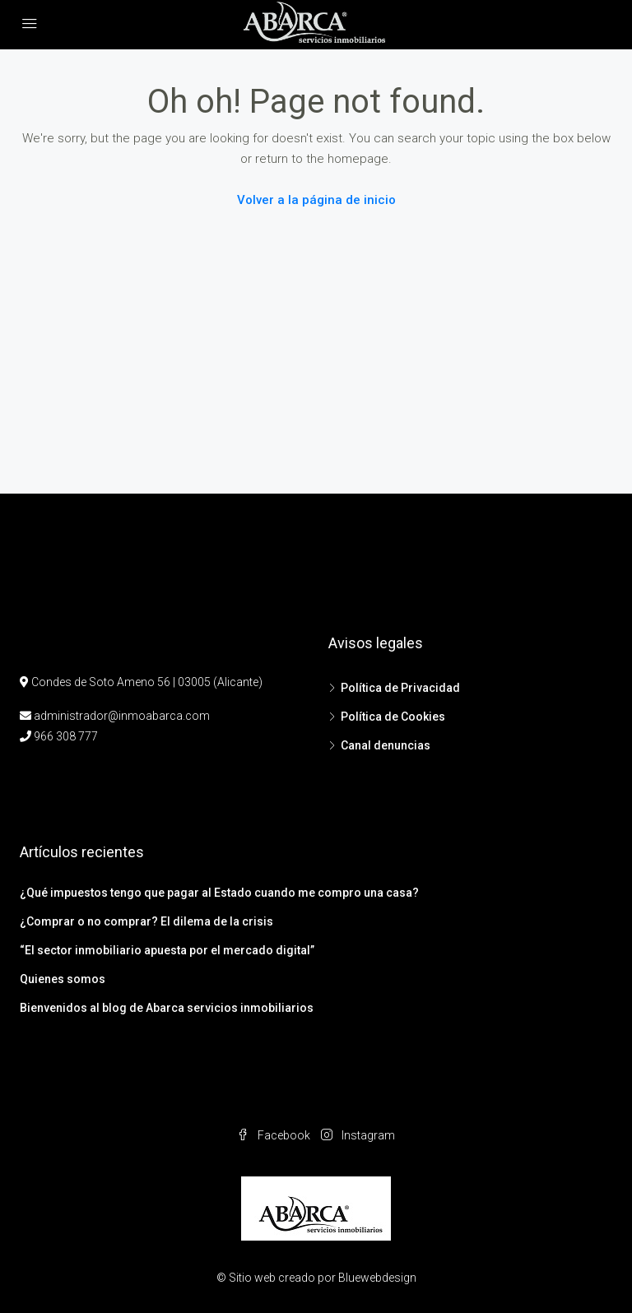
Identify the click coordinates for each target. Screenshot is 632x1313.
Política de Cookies (393, 716)
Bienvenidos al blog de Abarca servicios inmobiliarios (167, 1007)
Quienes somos (62, 979)
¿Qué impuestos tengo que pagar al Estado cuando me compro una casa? (219, 892)
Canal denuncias (385, 745)
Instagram (358, 1135)
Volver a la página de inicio (316, 200)
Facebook (275, 1135)
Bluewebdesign (377, 1277)
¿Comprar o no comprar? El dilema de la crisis (146, 921)
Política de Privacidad (400, 687)
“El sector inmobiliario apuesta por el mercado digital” (167, 950)
